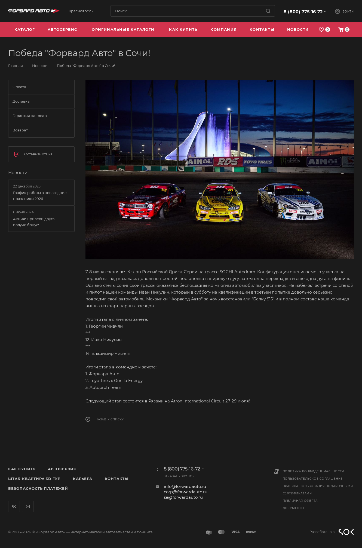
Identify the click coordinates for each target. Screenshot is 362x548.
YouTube (28, 506)
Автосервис (62, 469)
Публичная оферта (300, 501)
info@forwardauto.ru (185, 486)
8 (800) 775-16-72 (303, 11)
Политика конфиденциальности (313, 471)
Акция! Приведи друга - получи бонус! (35, 222)
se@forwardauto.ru (183, 497)
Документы (293, 508)
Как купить (21, 469)
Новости (17, 172)
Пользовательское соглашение (313, 479)
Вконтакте (14, 506)
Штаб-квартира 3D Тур (34, 478)
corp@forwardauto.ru (185, 491)
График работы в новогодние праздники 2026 (40, 195)
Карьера (82, 478)
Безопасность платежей (38, 488)
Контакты (116, 478)
